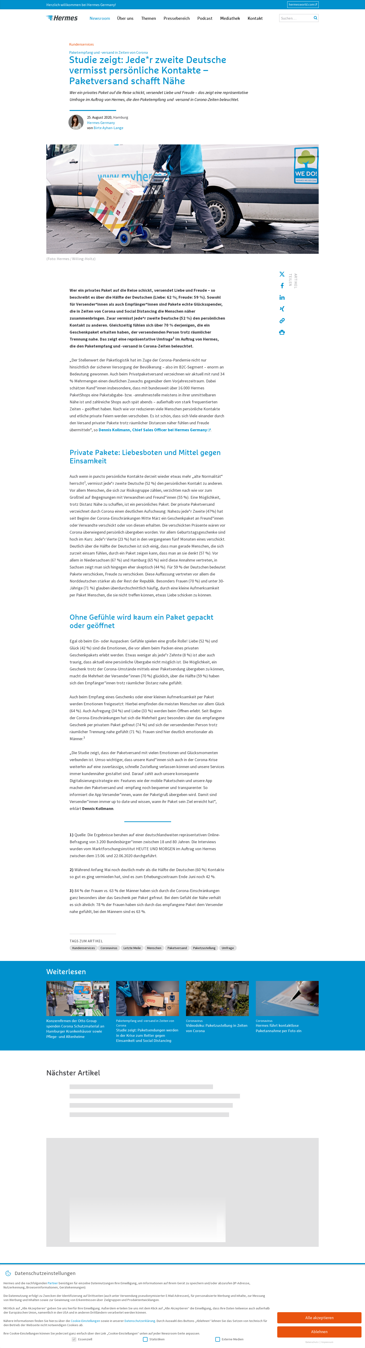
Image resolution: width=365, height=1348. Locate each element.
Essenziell (82, 1339)
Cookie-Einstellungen (85, 1321)
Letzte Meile (138, 948)
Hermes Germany (101, 122)
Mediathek (230, 19)
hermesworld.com (301, 4)
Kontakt (255, 19)
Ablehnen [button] (319, 1332)
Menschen (162, 948)
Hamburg (120, 117)
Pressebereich (177, 19)
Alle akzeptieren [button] (319, 1318)
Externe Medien (229, 1339)
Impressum (327, 1342)
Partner (53, 1283)
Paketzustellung (218, 948)
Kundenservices (81, 44)
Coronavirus (112, 948)
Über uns (125, 19)
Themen (148, 19)
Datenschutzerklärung (140, 1321)
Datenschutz (312, 1342)
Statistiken (154, 1339)
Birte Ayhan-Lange (108, 127)
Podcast (205, 19)
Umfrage (244, 948)
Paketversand (187, 948)
